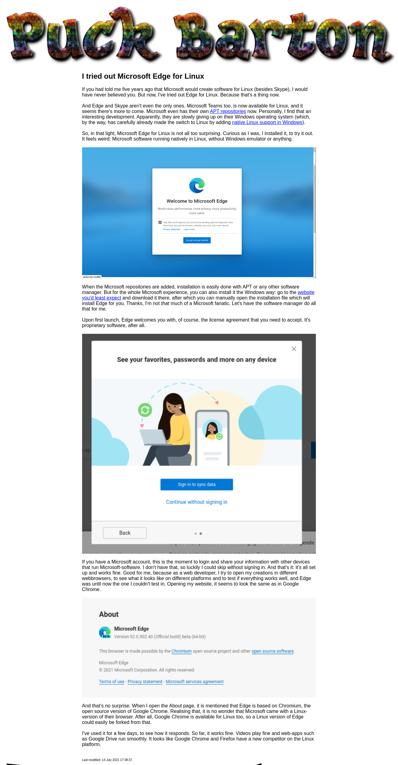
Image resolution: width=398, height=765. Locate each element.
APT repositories (228, 111)
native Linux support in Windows (267, 122)
